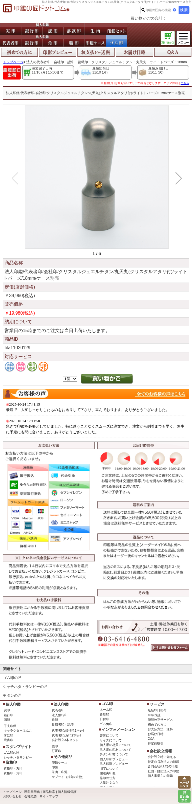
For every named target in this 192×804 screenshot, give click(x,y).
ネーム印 (106, 709)
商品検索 (49, 791)
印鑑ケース (59, 762)
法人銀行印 (59, 715)
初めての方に (157, 724)
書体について (109, 735)
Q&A (151, 738)
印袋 (55, 767)
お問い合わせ (12, 796)
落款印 (8, 735)
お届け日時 (155, 734)
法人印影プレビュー (114, 763)
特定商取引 (155, 743)
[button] (178, 178)
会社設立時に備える (162, 757)
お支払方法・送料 (160, 729)
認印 (7, 719)
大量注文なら (109, 782)
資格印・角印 (13, 773)
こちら (185, 83)
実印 (7, 710)
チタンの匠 (12, 695)
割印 (55, 746)
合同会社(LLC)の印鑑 (163, 766)
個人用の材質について (115, 745)
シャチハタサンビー (18, 757)
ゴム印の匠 (12, 678)
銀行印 (8, 715)
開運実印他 (107, 773)
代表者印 (58, 710)
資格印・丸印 (13, 768)
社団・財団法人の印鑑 (163, 771)
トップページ (13, 62)
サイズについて (111, 740)
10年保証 (154, 715)
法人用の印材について (115, 749)
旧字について (109, 768)
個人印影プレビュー (114, 759)
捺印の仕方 (107, 778)
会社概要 (30, 796)
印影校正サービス (160, 719)
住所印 (104, 714)
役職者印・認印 (63, 724)
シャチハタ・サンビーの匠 (25, 686)
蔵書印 (8, 740)
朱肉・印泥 (59, 772)
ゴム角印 (106, 724)
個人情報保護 (67, 791)
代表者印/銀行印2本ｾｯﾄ (68, 730)
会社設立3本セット (65, 740)
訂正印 (56, 751)
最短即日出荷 (157, 710)
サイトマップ (48, 796)
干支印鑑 (10, 726)
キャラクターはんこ (18, 730)
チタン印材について (114, 754)
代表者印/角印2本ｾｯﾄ (66, 735)
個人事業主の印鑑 (160, 775)
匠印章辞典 (32, 791)
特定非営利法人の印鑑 (163, 761)
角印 (55, 719)
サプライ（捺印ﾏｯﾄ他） (68, 777)
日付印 (104, 719)
